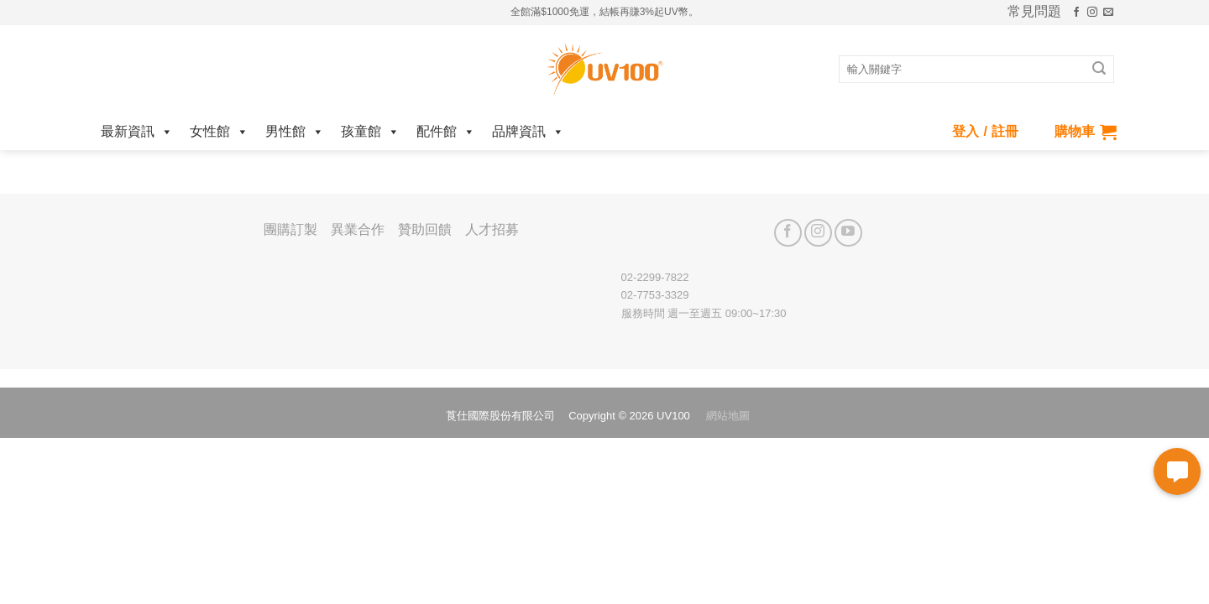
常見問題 (1034, 11)
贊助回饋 (425, 229)
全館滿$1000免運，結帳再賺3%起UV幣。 (604, 12)
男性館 (294, 131)
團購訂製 (290, 229)
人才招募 (492, 229)
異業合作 (358, 229)
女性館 (219, 131)
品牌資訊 (528, 131)
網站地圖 (728, 415)
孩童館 (370, 131)
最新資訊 (137, 131)
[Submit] (1099, 69)
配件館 (445, 131)
